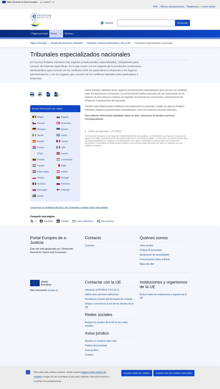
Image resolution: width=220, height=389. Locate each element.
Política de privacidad (151, 250)
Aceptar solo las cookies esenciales (174, 373)
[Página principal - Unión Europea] (41, 283)
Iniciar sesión (208, 6)
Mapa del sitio (147, 264)
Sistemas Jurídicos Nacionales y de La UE (108, 43)
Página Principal (38, 43)
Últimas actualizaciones (172, 6)
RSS (155, 6)
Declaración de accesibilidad (154, 254)
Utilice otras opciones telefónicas (102, 294)
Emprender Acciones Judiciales (67, 43)
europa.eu (53, 290)
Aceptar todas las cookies (137, 373)
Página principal (39, 33)
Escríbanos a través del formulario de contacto (109, 299)
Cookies (89, 354)
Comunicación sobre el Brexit (155, 259)
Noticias (69, 33)
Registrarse (193, 6)
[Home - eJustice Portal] (40, 19)
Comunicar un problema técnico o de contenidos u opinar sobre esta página (69, 207)
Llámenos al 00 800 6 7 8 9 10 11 (102, 290)
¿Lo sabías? (47, 2)
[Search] (182, 23)
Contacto (89, 245)
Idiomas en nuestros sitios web (101, 341)
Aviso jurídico (146, 245)
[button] (34, 221)
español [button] (106, 23)
